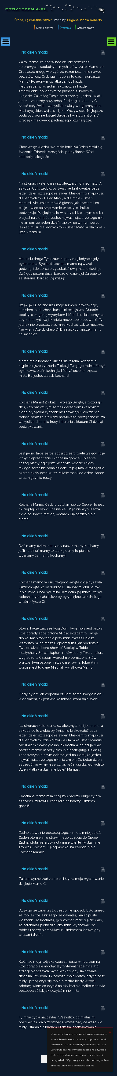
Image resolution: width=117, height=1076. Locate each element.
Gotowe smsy (85, 27)
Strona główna (45, 27)
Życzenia (65, 27)
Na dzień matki (35, 52)
